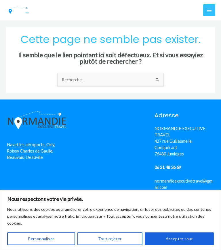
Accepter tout (179, 238)
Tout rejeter (110, 238)
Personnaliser (41, 238)
